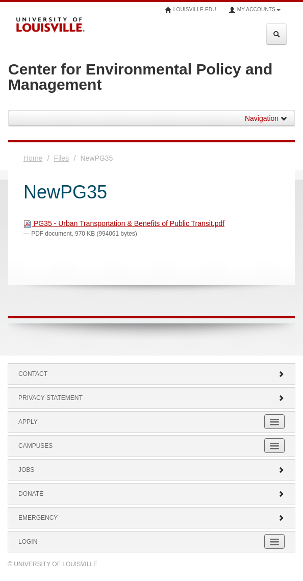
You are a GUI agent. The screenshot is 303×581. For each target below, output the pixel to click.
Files (61, 158)
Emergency (151, 517)
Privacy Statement (151, 397)
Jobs (151, 469)
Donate (151, 493)
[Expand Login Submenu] (274, 541)
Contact (151, 373)
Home (32, 158)
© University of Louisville (52, 564)
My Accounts (255, 10)
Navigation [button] (266, 118)
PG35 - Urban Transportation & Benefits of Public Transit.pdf (123, 223)
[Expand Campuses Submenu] (274, 445)
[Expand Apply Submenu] (274, 421)
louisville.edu (190, 10)
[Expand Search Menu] (276, 34)
